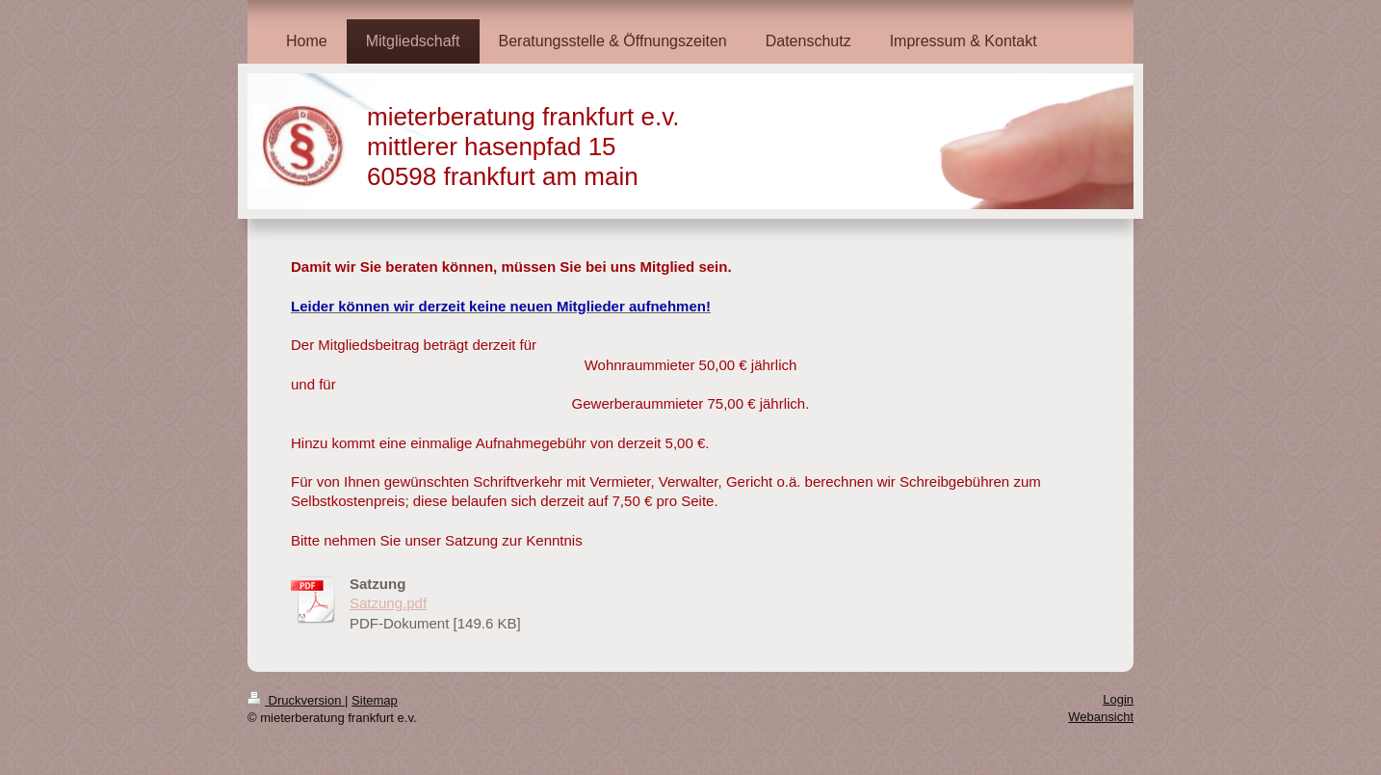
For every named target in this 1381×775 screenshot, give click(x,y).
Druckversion (296, 700)
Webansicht (1100, 716)
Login (1118, 699)
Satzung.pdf (388, 603)
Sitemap (375, 700)
